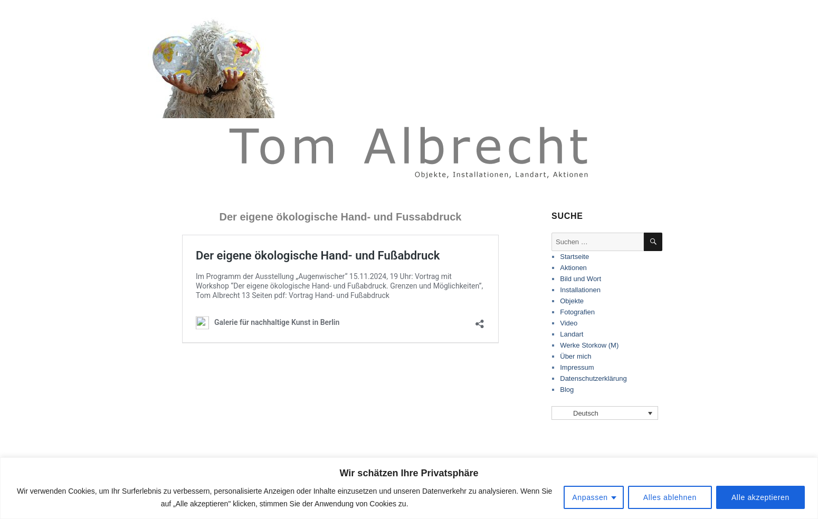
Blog (567, 389)
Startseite (574, 257)
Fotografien (577, 312)
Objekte (572, 301)
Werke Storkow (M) (589, 345)
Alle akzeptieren (760, 497)
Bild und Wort (580, 279)
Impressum (577, 367)
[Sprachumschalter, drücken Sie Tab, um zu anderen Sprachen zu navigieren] (604, 413)
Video (568, 323)
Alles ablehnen (670, 497)
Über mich (575, 356)
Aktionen (573, 268)
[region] (409, 488)
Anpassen (590, 497)
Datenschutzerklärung (593, 378)
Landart (571, 334)
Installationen (580, 290)
